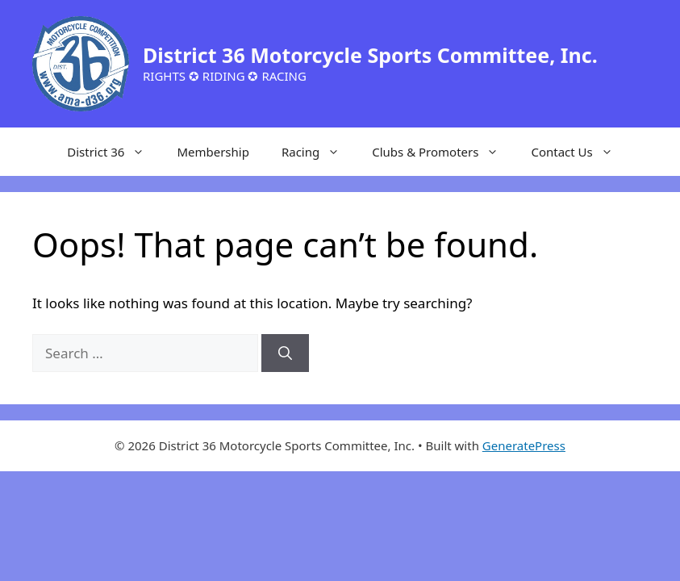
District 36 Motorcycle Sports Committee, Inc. (370, 55)
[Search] (285, 353)
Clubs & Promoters (443, 151)
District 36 (114, 151)
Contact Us (579, 151)
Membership (213, 152)
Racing (319, 151)
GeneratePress (523, 445)
